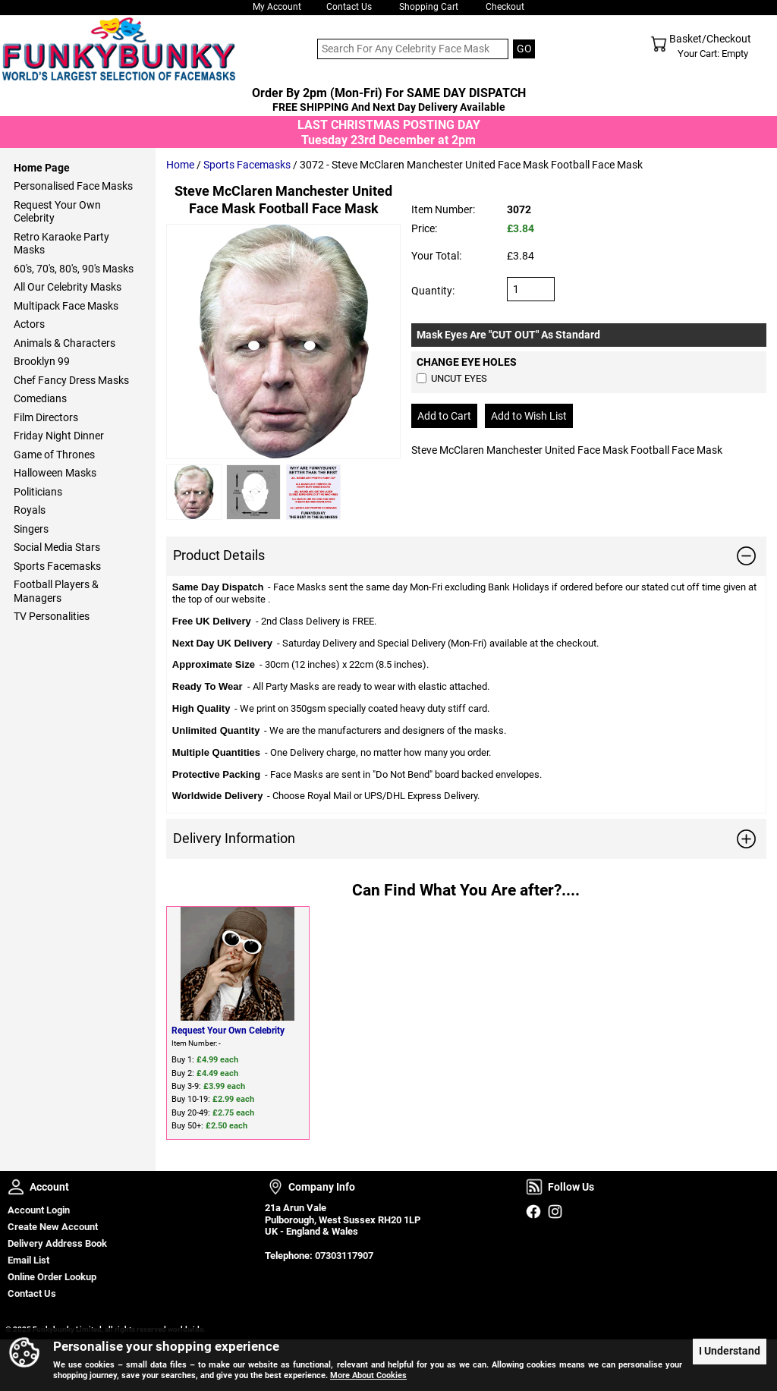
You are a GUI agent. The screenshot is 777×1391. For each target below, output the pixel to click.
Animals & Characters (64, 343)
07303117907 (344, 1255)
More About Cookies (368, 1375)
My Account (277, 7)
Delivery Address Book (57, 1243)
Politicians (38, 492)
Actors (29, 324)
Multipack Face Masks (66, 306)
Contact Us (349, 7)
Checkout (505, 7)
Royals (30, 510)
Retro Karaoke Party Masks (61, 243)
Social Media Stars (57, 547)
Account (16, 1186)
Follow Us (534, 1186)
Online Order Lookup (52, 1276)
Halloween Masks (55, 473)
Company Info (275, 1186)
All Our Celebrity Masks (67, 287)
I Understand (729, 1351)
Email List (28, 1260)
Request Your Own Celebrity (228, 1030)
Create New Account (53, 1226)
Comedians (40, 398)
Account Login (39, 1210)
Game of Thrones (54, 454)
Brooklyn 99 (42, 361)
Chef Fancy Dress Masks (71, 380)
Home (180, 165)
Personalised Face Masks (73, 186)
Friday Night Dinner (59, 436)
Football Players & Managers (56, 591)
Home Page (42, 168)
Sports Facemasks (247, 165)
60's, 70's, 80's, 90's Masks (74, 269)
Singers (31, 529)
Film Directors (46, 417)
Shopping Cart (428, 7)
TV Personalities (52, 616)
